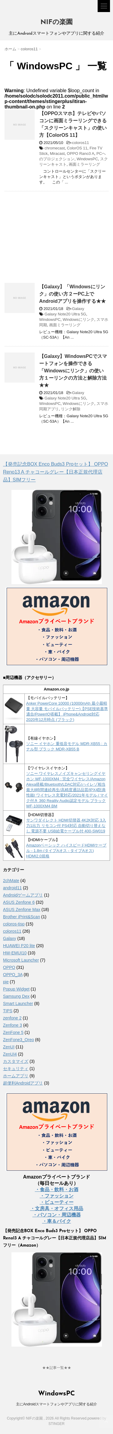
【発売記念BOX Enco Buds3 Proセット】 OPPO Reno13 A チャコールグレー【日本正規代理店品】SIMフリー (55, 472)
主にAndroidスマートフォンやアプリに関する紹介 (56, 1404)
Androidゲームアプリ (23, 895)
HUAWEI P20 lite (19, 945)
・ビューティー (57, 1202)
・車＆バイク (56, 1221)
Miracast (57, 153)
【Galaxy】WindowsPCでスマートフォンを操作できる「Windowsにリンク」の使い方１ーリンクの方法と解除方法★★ (73, 371)
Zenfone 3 (12, 1025)
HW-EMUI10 (15, 952)
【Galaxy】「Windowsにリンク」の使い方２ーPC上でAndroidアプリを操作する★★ (72, 294)
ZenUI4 (10, 1054)
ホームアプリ (15, 1075)
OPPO (9, 967)
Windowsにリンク (78, 319)
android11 (12, 887)
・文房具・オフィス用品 (56, 1208)
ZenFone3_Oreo (18, 1039)
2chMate (11, 880)
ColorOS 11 (77, 148)
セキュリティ (15, 1068)
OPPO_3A (13, 974)
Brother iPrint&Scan (21, 916)
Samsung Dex (16, 996)
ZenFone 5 (13, 1032)
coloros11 (80, 142)
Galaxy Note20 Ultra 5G (65, 314)
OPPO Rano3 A (80, 153)
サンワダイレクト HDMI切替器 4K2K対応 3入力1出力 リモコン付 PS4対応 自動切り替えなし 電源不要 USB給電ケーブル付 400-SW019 (66, 825)
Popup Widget (16, 989)
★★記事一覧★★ (56, 1368)
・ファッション (57, 1195)
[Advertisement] (55, 239)
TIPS (7, 1010)
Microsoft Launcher (21, 960)
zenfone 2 (12, 1018)
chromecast (55, 148)
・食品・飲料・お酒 (56, 1189)
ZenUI (8, 1046)
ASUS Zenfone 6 (19, 902)
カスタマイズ (15, 1061)
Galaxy (78, 308)
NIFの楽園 (56, 22)
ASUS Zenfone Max (21, 909)
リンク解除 (70, 409)
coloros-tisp (14, 924)
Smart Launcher (18, 1003)
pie (6, 981)
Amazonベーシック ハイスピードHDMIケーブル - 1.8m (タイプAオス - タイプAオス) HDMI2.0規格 (66, 850)
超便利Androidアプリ (23, 1083)
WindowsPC (87, 159)
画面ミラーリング (84, 164)
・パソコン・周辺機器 (57, 1214)
